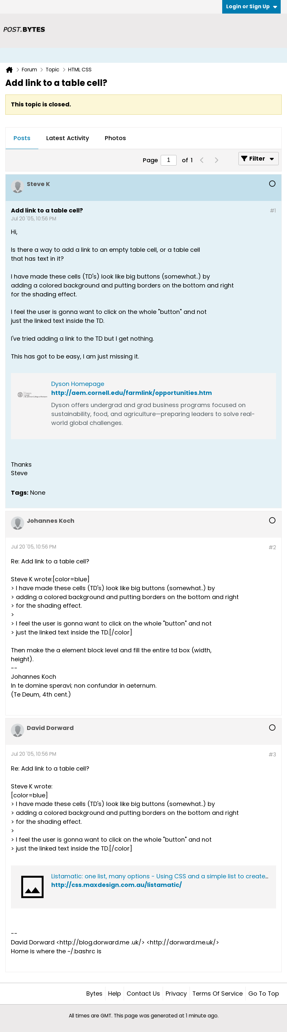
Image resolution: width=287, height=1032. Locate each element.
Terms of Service (217, 993)
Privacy (176, 993)
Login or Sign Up (251, 6)
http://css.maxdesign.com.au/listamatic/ (116, 885)
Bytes (94, 993)
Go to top (263, 993)
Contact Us (143, 993)
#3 (272, 754)
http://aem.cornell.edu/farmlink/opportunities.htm (131, 393)
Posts (22, 138)
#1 (273, 210)
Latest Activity (67, 138)
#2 (272, 547)
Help (114, 993)
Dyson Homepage (77, 384)
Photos (115, 138)
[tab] (22, 138)
